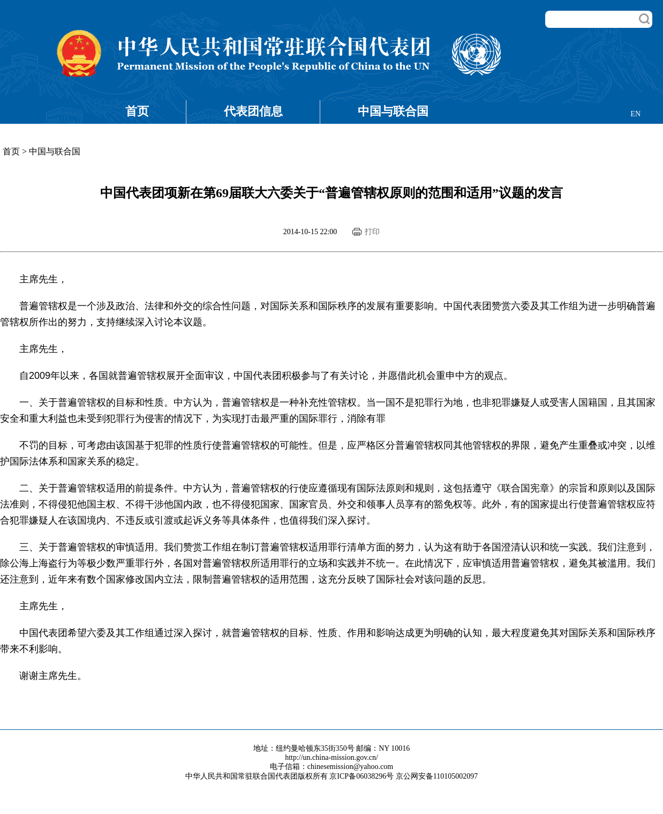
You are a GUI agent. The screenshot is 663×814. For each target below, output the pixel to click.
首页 (137, 111)
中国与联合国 (393, 111)
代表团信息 (253, 111)
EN (635, 114)
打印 (372, 232)
